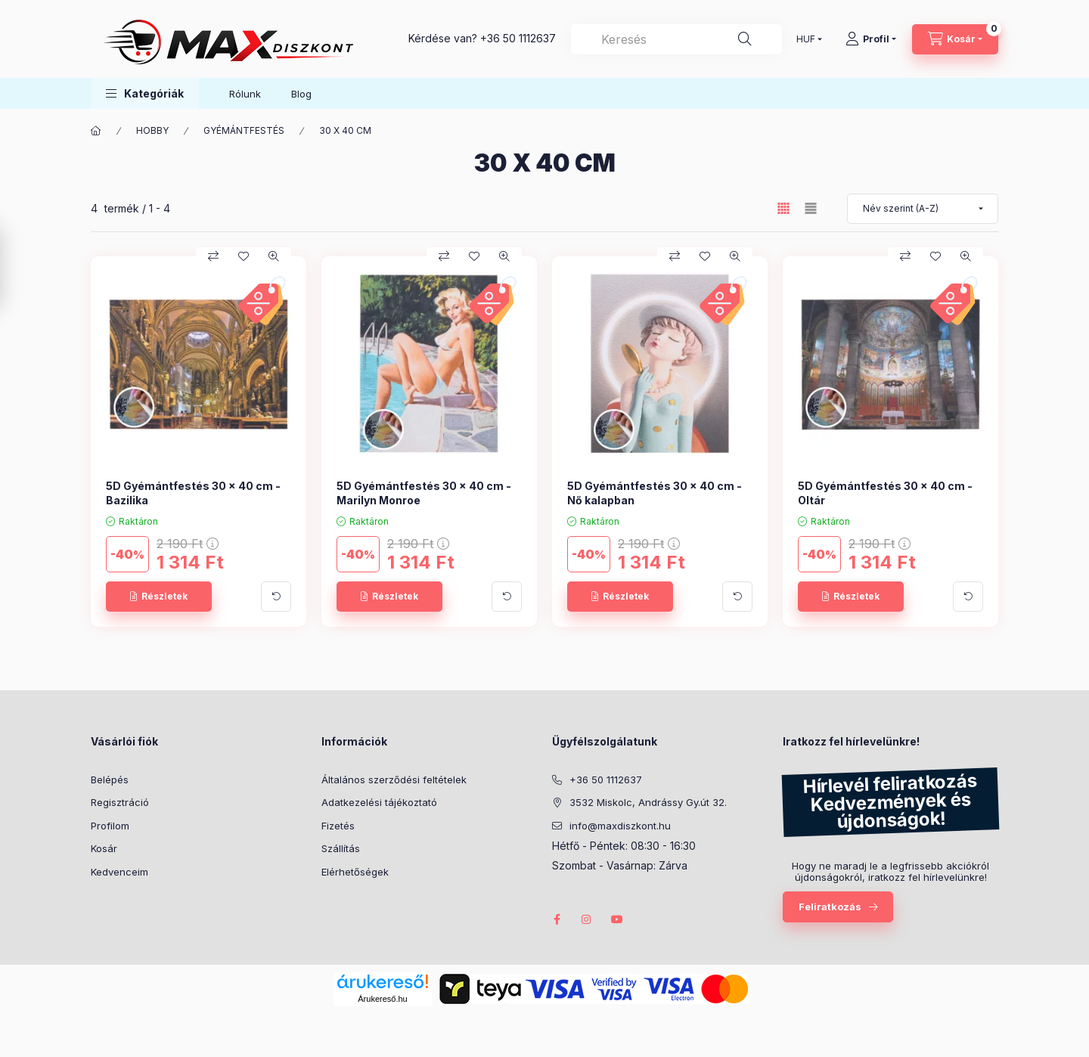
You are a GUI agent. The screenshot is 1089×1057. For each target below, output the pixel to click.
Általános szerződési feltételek (394, 779)
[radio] (811, 208)
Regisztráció (120, 802)
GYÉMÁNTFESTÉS (243, 130)
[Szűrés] (15, 267)
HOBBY (152, 130)
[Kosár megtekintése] (955, 39)
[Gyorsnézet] (274, 256)
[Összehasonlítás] (213, 256)
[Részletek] (159, 596)
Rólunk (245, 94)
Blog (301, 94)
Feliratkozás (830, 906)
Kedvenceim (119, 872)
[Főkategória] (96, 131)
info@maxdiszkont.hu (620, 826)
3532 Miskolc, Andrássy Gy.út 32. (648, 802)
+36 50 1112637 (518, 38)
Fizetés (338, 826)
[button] (145, 93)
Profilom (110, 826)
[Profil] (871, 39)
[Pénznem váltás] (806, 39)
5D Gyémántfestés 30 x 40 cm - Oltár (885, 492)
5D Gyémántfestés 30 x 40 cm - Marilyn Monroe (424, 492)
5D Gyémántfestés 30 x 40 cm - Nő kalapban (654, 492)
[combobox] (676, 39)
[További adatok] (276, 596)
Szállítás (340, 848)
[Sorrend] (922, 209)
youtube (617, 919)
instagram (587, 919)
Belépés (110, 779)
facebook (556, 919)
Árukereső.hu (382, 998)
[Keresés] (745, 39)
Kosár (104, 848)
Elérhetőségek (355, 872)
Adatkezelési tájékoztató (379, 802)
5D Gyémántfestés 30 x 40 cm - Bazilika (193, 492)
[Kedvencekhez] (243, 256)
